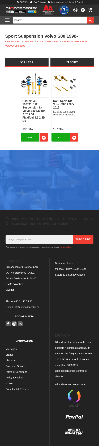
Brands (10, 354)
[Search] (90, 20)
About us (10, 360)
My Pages (11, 349)
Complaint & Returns (17, 389)
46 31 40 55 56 (24, 301)
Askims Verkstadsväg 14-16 (21, 278)
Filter (29, 62)
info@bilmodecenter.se (27, 307)
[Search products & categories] (50, 20)
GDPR (9, 383)
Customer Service (15, 366)
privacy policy (65, 247)
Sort (74, 62)
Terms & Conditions (16, 371)
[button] (8, 20)
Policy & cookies (15, 377)
